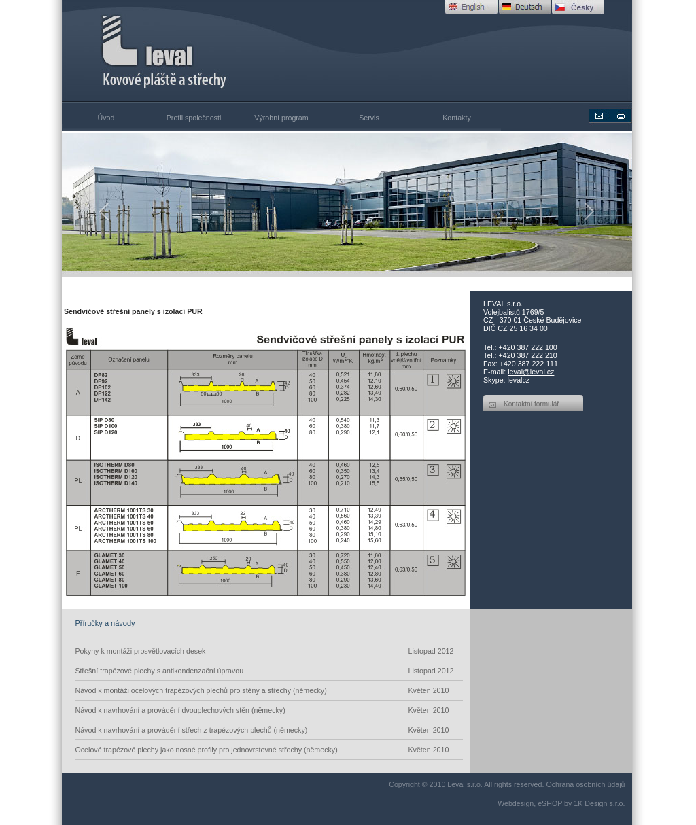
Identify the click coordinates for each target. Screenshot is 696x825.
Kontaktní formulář (531, 404)
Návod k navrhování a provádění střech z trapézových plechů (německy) (269, 730)
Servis (369, 117)
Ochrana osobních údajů (585, 784)
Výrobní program (281, 117)
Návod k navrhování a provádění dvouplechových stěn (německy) (269, 710)
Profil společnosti (194, 117)
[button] (104, 211)
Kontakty (456, 117)
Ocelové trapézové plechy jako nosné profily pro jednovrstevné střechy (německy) (269, 749)
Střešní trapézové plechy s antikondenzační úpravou (269, 671)
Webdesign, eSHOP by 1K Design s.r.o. (561, 803)
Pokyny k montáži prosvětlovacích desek (269, 651)
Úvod (106, 117)
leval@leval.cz (531, 372)
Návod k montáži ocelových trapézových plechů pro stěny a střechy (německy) (269, 690)
